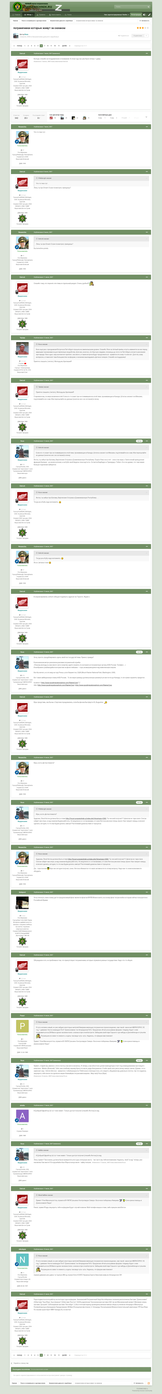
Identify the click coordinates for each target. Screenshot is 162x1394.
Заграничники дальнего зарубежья (45, 37)
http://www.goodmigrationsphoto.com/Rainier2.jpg (59, 683)
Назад (19, 46)
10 (55, 46)
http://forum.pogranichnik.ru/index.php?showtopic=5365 (86, 818)
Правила (42, 14)
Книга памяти (56, 14)
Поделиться (123, 36)
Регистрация (136, 14)
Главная (17, 14)
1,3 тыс (22, 361)
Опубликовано (43, 53)
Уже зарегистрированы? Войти (116, 15)
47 (22, 150)
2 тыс (22, 916)
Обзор (29, 14)
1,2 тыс (22, 77)
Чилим (22, 338)
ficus (22, 441)
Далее (64, 46)
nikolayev (22, 1249)
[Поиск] (125, 7)
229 (22, 464)
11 (59, 46)
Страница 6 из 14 (80, 46)
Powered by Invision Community (142, 1391)
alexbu (22, 1105)
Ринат (22, 1016)
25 (22, 1273)
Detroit (22, 53)
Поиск (69, 14)
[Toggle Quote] (37, 178)
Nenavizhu (22, 127)
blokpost (22, 892)
